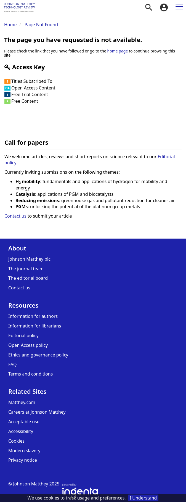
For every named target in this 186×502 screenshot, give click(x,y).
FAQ (12, 364)
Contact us (15, 216)
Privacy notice (22, 460)
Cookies (16, 441)
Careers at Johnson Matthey (37, 412)
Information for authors (33, 316)
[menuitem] (148, 7)
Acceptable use (23, 422)
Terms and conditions (30, 374)
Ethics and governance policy (38, 355)
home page (117, 51)
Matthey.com (21, 402)
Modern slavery (24, 451)
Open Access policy (28, 345)
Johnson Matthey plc (29, 259)
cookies (51, 498)
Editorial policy (23, 335)
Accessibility (20, 431)
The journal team (26, 269)
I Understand (143, 498)
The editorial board (28, 278)
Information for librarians (34, 326)
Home (10, 25)
